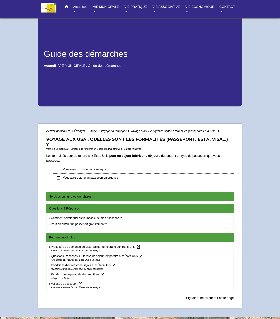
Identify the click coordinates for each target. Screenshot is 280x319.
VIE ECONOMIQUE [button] (199, 7)
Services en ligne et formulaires (70, 196)
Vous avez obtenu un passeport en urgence (87, 178)
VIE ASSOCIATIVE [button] (166, 7)
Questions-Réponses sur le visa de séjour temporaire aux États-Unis (97, 256)
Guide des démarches (104, 66)
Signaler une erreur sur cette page (210, 298)
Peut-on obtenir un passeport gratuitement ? (79, 224)
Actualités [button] (80, 7)
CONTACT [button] (227, 7)
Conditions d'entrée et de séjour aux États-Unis (83, 265)
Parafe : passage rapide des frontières (77, 274)
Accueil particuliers (58, 131)
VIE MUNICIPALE (72, 66)
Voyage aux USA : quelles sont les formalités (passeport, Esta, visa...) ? (176, 131)
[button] (67, 7)
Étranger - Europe (86, 131)
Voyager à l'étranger (114, 131)
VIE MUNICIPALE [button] (106, 7)
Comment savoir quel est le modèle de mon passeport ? (86, 218)
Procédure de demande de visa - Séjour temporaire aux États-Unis (95, 246)
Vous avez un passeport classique (81, 169)
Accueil (50, 66)
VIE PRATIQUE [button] (135, 7)
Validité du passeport (66, 283)
